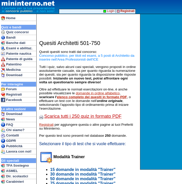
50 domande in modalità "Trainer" (82, 179)
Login (108, 11)
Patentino (11, 64)
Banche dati (13, 43)
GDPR (8, 141)
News (8, 119)
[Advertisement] (161, 91)
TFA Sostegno (15, 166)
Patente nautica (16, 54)
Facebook (11, 100)
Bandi (8, 38)
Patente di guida (17, 59)
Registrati (11, 95)
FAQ (7, 125)
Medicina (11, 70)
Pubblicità (11, 146)
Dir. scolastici (14, 176)
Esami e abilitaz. (17, 48)
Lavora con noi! (16, 152)
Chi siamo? (13, 130)
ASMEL (9, 171)
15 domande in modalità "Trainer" (82, 169)
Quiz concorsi (15, 32)
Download (11, 75)
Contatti (10, 135)
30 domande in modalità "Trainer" (82, 174)
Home (8, 18)
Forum (9, 89)
